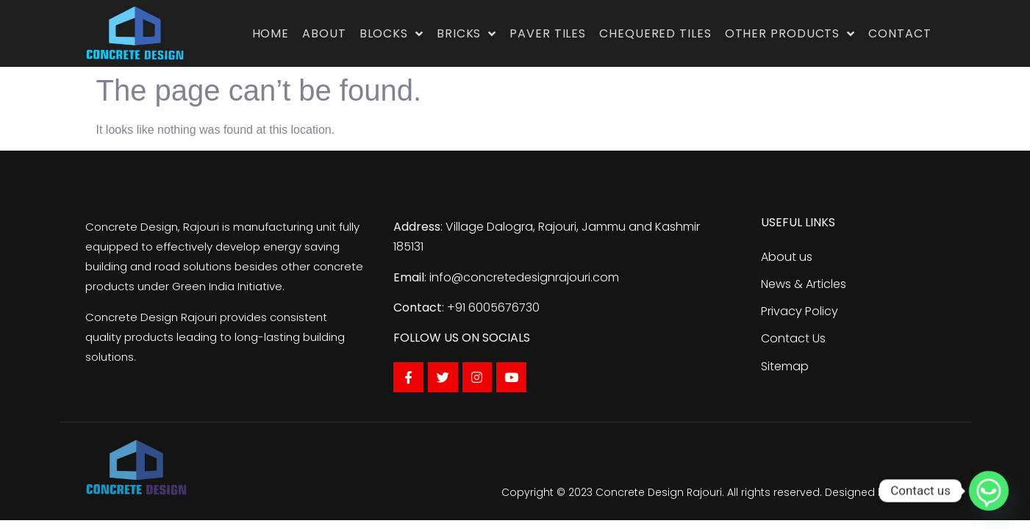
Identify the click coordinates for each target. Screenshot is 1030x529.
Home (271, 33)
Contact (899, 33)
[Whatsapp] (989, 491)
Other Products (790, 34)
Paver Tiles (547, 33)
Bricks (466, 34)
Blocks (391, 34)
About (324, 33)
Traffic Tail (919, 492)
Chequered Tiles (655, 33)
